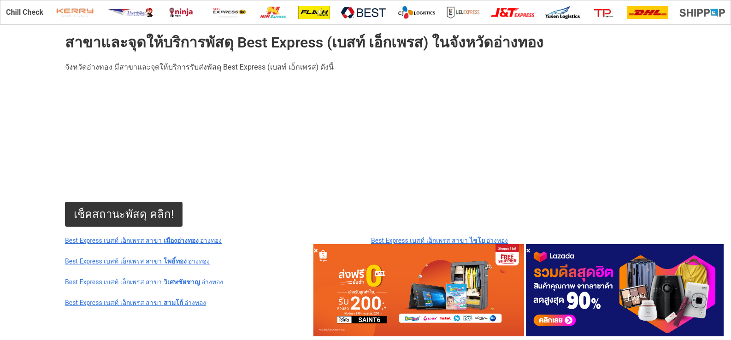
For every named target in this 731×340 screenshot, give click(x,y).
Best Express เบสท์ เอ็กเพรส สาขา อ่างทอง (143, 240)
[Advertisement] (277, 137)
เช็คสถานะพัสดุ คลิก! (124, 214)
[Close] (315, 250)
